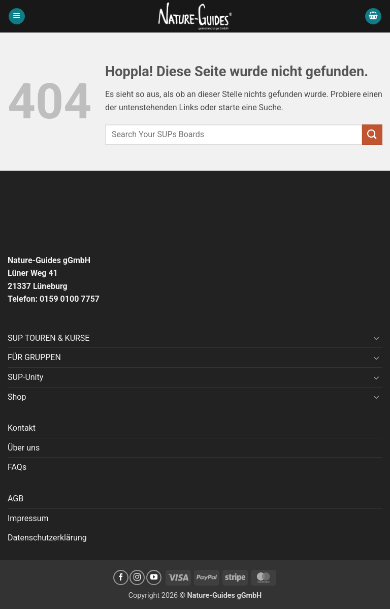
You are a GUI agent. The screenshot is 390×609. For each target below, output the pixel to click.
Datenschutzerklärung (47, 537)
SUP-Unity (25, 377)
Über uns (24, 448)
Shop (17, 397)
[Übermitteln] (372, 134)
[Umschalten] (376, 338)
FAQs (17, 467)
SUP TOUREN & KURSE (48, 338)
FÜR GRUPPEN (34, 357)
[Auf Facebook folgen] (120, 577)
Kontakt (22, 428)
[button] (17, 16)
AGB (15, 498)
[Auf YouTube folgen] (153, 577)
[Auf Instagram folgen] (137, 577)
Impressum (28, 518)
